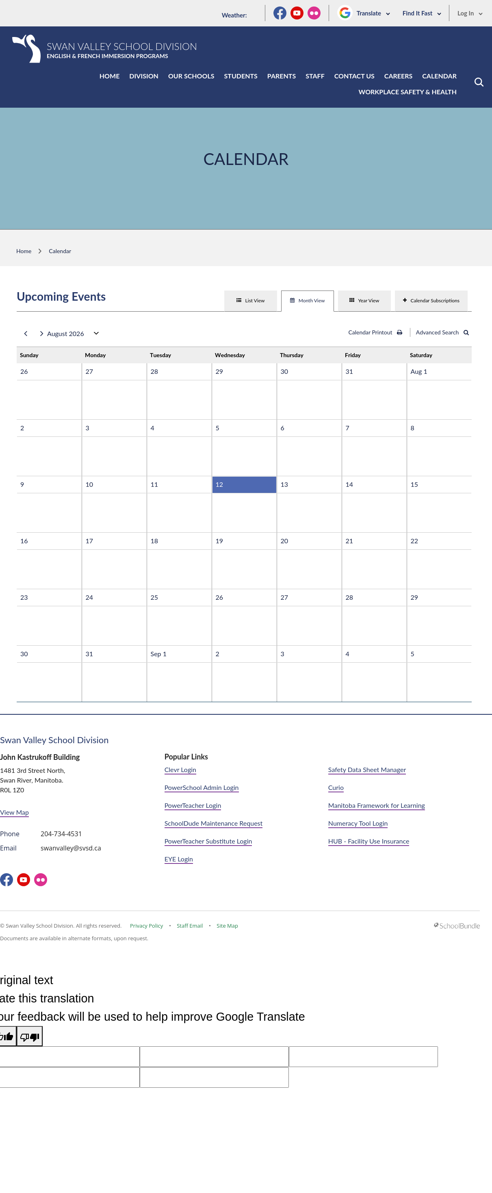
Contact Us (354, 76)
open (96, 335)
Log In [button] (470, 13)
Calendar (439, 76)
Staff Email (190, 925)
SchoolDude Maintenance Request (214, 823)
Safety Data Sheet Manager (367, 769)
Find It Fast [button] (422, 13)
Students (241, 76)
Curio (336, 787)
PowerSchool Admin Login (202, 787)
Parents (281, 76)
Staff (315, 76)
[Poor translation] (30, 1036)
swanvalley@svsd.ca (71, 848)
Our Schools (191, 76)
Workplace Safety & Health (408, 91)
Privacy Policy (146, 925)
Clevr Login (180, 769)
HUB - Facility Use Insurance (369, 841)
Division (143, 76)
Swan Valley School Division (54, 739)
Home (110, 76)
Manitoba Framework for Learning (376, 805)
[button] (479, 82)
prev (25, 334)
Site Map (227, 925)
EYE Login (179, 859)
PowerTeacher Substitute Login (208, 841)
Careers (398, 76)
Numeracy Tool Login (358, 823)
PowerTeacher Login (193, 805)
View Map (14, 812)
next (41, 334)
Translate (373, 13)
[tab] (250, 301)
